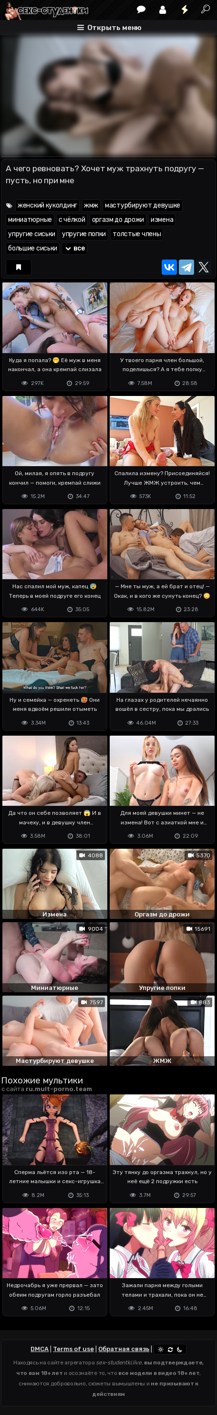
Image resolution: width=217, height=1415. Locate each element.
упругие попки (84, 234)
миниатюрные (30, 220)
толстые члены (137, 234)
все (74, 248)
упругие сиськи (31, 234)
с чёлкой (72, 220)
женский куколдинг (47, 205)
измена (162, 220)
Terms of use (73, 1349)
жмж (91, 205)
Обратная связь (123, 1349)
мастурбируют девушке (142, 205)
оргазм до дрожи (118, 220)
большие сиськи (32, 248)
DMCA (40, 1349)
